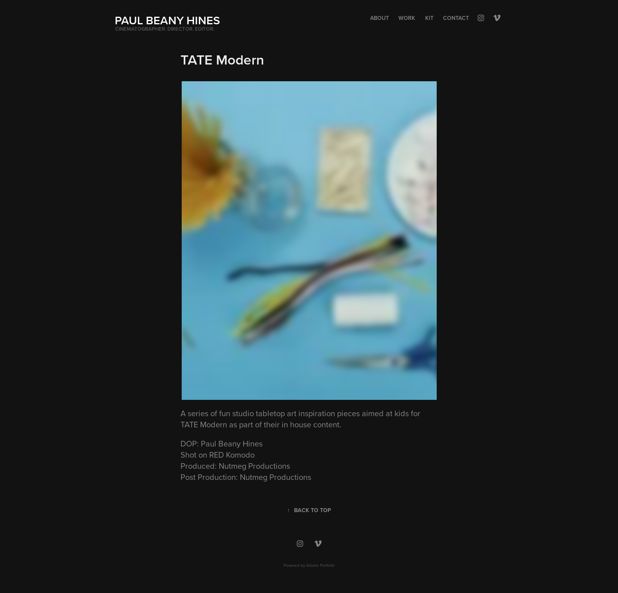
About (379, 18)
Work (406, 18)
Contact (456, 18)
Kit (429, 18)
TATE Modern (203, 424)
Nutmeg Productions (254, 466)
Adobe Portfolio (320, 565)
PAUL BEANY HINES (167, 20)
